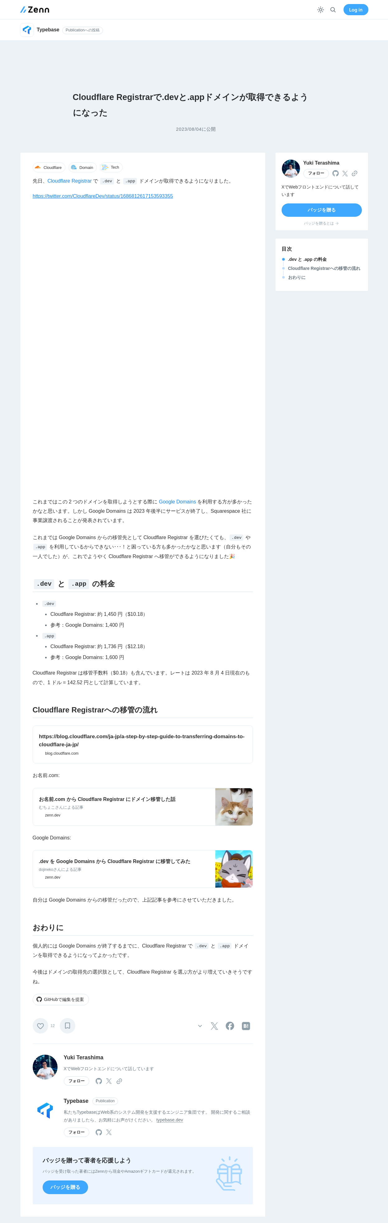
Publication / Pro (177, 1160)
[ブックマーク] (67, 735)
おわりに (297, 277)
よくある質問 (174, 1171)
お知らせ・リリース (108, 1160)
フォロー (76, 790)
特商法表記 (317, 1160)
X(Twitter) (242, 1138)
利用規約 (314, 1138)
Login (143, 1060)
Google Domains (177, 211)
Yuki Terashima (84, 767)
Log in (355, 10)
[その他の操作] (200, 735)
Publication (105, 810)
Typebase (76, 810)
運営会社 (97, 1149)
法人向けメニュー (178, 1149)
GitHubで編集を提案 (60, 709)
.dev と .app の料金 (307, 259)
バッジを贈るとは (321, 223)
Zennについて (102, 1138)
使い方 (167, 1138)
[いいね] (40, 735)
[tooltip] (214, 735)
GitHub (240, 1149)
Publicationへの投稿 (83, 30)
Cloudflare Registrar (70, 181)
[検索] (333, 9)
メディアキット (248, 1160)
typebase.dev (170, 829)
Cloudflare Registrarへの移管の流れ (324, 268)
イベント (97, 1171)
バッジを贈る (65, 896)
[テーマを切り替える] (321, 10)
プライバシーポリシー (327, 1149)
